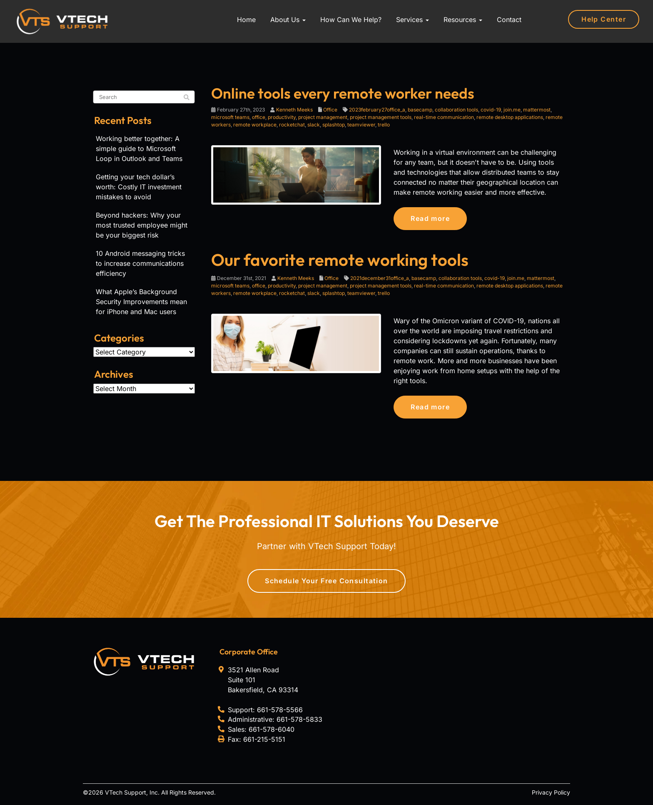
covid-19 (491, 110)
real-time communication (444, 117)
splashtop (333, 124)
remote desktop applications (509, 117)
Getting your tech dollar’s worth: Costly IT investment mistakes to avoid (139, 187)
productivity (282, 117)
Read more (430, 218)
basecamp (420, 110)
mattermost (537, 110)
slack (313, 124)
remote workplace (255, 124)
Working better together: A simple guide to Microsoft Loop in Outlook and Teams (139, 148)
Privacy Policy (551, 792)
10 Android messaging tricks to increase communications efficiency (140, 263)
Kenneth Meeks (294, 110)
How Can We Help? (350, 19)
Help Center (603, 19)
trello (384, 124)
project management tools (380, 117)
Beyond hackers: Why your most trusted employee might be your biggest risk (141, 225)
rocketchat (292, 124)
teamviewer (361, 124)
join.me (512, 110)
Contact (509, 19)
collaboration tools (456, 110)
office (258, 117)
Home (246, 19)
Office (330, 110)
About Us (288, 19)
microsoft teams (230, 117)
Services (412, 19)
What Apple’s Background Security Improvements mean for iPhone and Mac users (141, 301)
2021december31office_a (379, 278)
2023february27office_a (377, 110)
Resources (463, 19)
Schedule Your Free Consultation (326, 581)
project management (322, 117)
